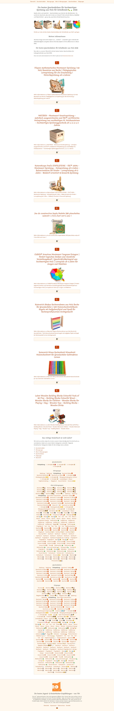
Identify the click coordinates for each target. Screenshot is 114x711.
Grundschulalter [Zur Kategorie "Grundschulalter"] (40, 448)
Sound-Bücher (62, 481)
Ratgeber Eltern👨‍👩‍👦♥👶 (42, 595)
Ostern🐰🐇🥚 (56, 505)
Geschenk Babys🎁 (67, 473)
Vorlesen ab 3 (60, 553)
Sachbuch (50, 534)
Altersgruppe (50, 1)
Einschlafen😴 (47, 515)
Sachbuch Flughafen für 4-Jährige (59, 538)
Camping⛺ (63, 524)
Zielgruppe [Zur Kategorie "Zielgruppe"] (39, 456)
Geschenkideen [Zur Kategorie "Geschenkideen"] (40, 454)
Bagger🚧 (55, 524)
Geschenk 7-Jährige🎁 (70, 501)
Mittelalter (64, 549)
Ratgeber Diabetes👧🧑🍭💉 (46, 645)
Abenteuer (73, 617)
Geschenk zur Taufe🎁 (71, 577)
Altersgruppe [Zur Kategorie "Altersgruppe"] (39, 450)
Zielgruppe (81, 1)
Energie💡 (73, 547)
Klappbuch (54, 481)
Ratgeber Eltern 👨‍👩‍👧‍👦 (64, 595)
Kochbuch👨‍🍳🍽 (50, 532)
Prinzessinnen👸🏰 (57, 561)
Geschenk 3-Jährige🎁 (56, 499)
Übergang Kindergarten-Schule (68, 477)
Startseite (46, 705)
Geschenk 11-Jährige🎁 (56, 497)
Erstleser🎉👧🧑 (43, 511)
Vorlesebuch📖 (69, 553)
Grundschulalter (41, 1)
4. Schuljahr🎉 (57, 466)
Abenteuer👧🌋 (71, 490)
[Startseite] (57, 686)
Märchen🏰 (65, 555)
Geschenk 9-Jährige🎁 (57, 503)
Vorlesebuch (51, 553)
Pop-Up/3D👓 (43, 534)
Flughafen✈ (39, 526)
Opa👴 (50, 615)
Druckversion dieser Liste (68, 56)
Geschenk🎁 (39, 528)
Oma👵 (55, 615)
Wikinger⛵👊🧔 (71, 515)
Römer (38, 518)
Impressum (53, 705)
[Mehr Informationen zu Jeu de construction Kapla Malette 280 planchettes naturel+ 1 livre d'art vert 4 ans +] (57, 226)
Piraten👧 (59, 624)
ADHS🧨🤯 (73, 628)
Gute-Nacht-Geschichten (54, 495)
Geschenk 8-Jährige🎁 (43, 503)
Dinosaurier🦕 (65, 547)
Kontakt (68, 705)
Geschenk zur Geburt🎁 (58, 475)
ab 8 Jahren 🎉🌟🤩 (54, 511)
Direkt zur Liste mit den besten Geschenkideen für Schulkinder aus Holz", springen (56, 32)
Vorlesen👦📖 (60, 494)
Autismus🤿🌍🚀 (60, 611)
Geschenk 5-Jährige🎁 (42, 501)
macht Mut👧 (53, 618)
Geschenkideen (72, 1)
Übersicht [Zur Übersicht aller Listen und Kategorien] (38, 458)
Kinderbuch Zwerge (43, 520)
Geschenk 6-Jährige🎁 (56, 501)
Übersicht (32, 1)
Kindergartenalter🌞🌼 (42, 477)
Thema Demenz (72, 634)
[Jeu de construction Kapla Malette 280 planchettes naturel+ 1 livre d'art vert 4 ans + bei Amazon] (57, 241)
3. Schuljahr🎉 (71, 465)
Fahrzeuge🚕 (71, 524)
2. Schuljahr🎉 (61, 465)
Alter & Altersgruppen (61, 1)
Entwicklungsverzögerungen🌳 (45, 611)
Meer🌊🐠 (39, 517)
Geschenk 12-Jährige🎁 (70, 497)
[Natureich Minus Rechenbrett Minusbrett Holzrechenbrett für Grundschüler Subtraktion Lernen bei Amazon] (57, 382)
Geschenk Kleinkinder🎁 (43, 475)
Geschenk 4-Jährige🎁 (70, 499)
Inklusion (56, 634)
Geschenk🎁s (48, 528)
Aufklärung (64, 520)
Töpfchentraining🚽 (44, 481)
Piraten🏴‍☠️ (39, 513)
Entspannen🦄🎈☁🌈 (59, 515)
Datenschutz (61, 705)
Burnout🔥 (41, 588)
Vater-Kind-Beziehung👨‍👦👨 (66, 615)
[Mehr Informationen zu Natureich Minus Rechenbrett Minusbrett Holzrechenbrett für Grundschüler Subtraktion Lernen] (57, 368)
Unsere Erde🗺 (42, 541)
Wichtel (74, 518)
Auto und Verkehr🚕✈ (53, 547)
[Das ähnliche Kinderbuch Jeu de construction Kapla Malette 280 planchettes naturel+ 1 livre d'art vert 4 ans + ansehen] (67, 24)
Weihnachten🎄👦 (41, 628)
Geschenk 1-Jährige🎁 (68, 495)
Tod (59, 517)
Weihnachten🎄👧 (63, 628)
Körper (71, 540)
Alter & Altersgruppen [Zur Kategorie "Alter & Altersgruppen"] (42, 452)
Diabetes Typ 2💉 (41, 636)
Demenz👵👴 (71, 481)
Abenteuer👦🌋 (41, 488)
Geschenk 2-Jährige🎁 (42, 499)
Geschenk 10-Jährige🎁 (42, 497)
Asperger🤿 (41, 630)
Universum (71, 549)
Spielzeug (42, 473)
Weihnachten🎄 (54, 520)
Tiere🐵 (51, 545)
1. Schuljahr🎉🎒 (51, 465)
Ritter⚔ (74, 517)
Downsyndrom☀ (61, 638)
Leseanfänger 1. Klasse (66, 479)
